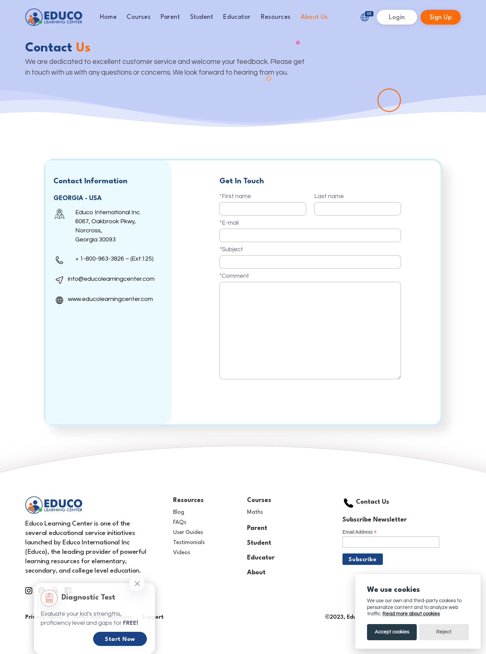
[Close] (137, 583)
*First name (235, 196)
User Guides (188, 532)
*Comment (234, 276)
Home (108, 17)
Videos (181, 552)
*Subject (231, 249)
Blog (178, 512)
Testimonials (189, 542)
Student (201, 17)
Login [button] (397, 17)
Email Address (359, 532)
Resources (276, 17)
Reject (443, 631)
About (256, 573)
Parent (170, 17)
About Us (314, 17)
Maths (255, 512)
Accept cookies (392, 631)
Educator (236, 17)
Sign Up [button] (441, 17)
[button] (364, 17)
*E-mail (229, 223)
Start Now (120, 639)
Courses (139, 17)
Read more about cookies (411, 613)
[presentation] (270, 395)
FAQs (179, 522)
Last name (329, 196)
